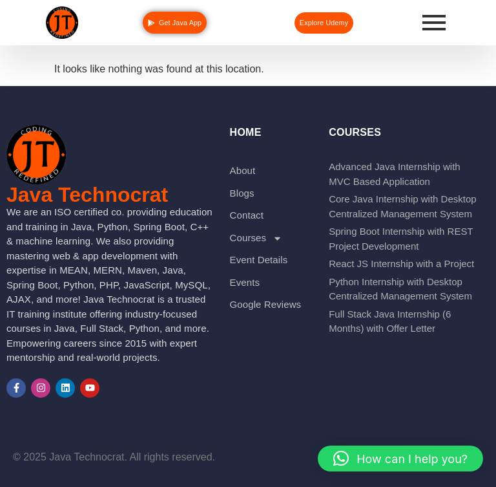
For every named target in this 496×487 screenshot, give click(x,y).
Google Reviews (266, 304)
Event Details (259, 259)
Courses (256, 238)
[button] (400, 458)
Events (245, 282)
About (243, 170)
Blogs (242, 193)
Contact (247, 215)
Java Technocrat (87, 194)
